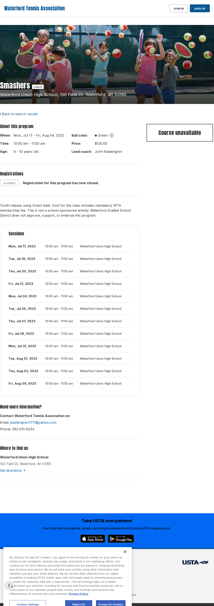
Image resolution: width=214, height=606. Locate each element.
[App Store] (92, 538)
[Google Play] (121, 538)
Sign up (199, 8)
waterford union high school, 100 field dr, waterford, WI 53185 (63, 94)
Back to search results (20, 114)
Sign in (179, 8)
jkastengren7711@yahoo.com (33, 422)
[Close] (125, 563)
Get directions (11, 470)
